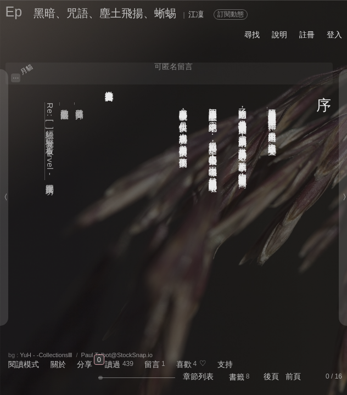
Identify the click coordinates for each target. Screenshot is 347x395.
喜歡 (184, 364)
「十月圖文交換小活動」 (272, 113)
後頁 (271, 376)
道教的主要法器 (65, 104)
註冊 (307, 34)
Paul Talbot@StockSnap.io (117, 355)
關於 (58, 364)
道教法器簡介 (80, 104)
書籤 (236, 377)
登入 (334, 34)
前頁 (293, 376)
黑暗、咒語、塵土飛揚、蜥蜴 (104, 13)
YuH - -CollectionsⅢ (46, 355)
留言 (152, 364)
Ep (13, 11)
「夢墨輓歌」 (272, 108)
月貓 (27, 69)
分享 (84, 364)
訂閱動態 (230, 14)
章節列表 (198, 376)
